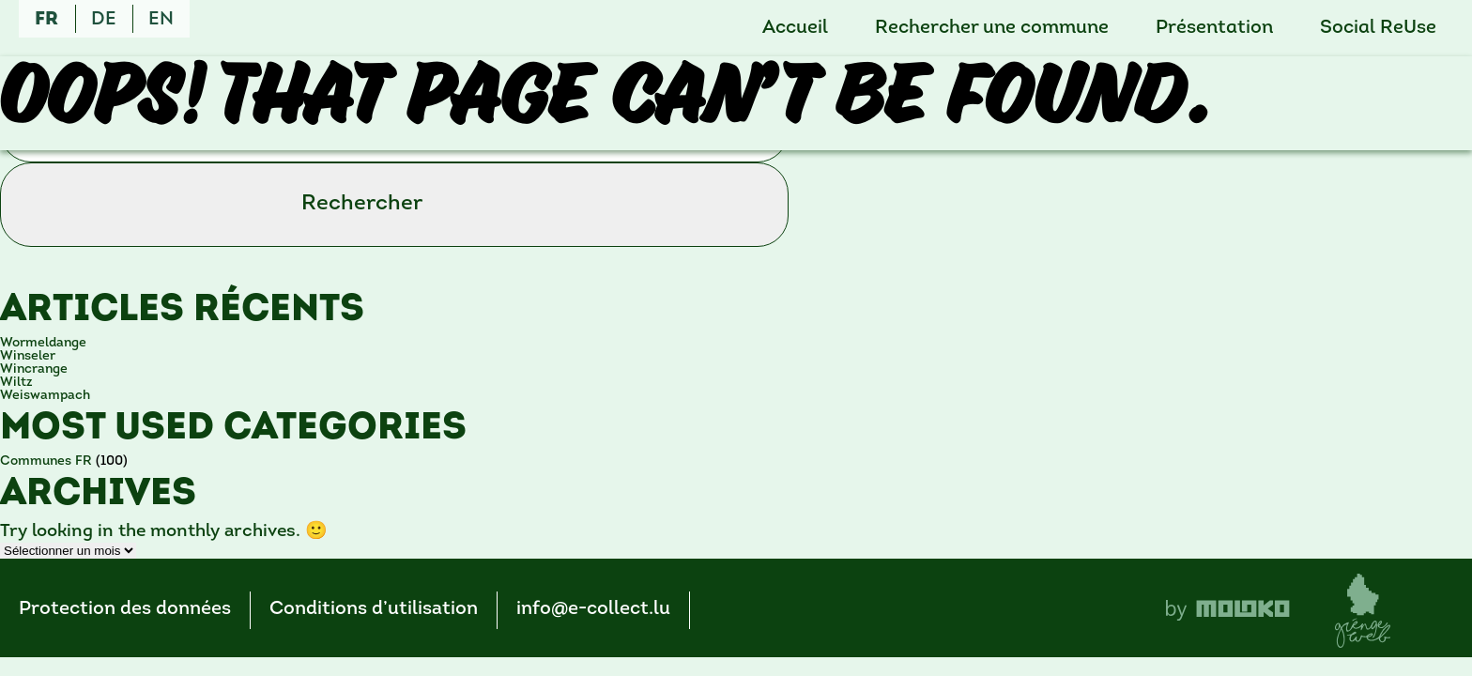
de (103, 19)
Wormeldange (43, 343)
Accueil (795, 28)
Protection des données (125, 609)
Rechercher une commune (992, 28)
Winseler (27, 356)
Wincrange (34, 369)
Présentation (1214, 28)
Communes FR (46, 461)
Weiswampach (45, 396)
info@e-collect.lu (593, 609)
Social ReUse (1378, 28)
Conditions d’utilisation (373, 609)
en (161, 19)
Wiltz (16, 383)
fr (46, 19)
